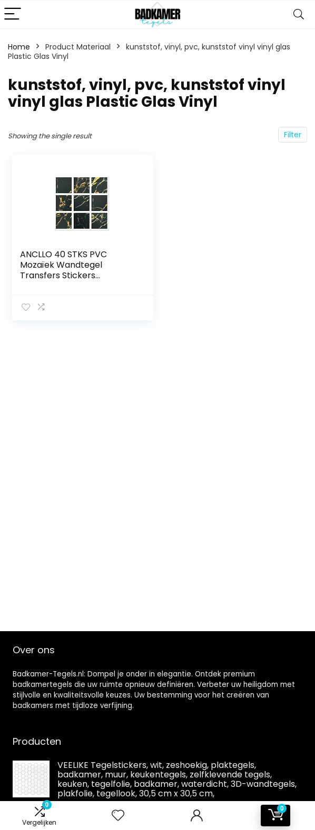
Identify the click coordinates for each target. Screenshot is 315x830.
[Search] (298, 14)
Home (19, 47)
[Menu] (12, 14)
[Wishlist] (118, 815)
